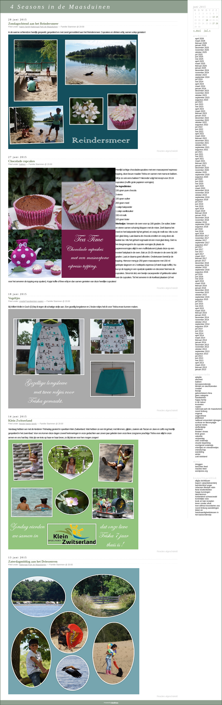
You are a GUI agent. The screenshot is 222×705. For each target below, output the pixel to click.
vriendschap (200, 450)
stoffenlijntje (200, 427)
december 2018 (202, 218)
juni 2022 (199, 129)
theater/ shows (201, 431)
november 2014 (202, 320)
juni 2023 (199, 104)
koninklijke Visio (202, 499)
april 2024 (199, 84)
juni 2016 (199, 277)
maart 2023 (200, 111)
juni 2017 (199, 249)
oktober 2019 (201, 195)
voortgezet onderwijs (204, 445)
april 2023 (199, 109)
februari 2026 (201, 43)
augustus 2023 (201, 100)
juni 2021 (199, 154)
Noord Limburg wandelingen (207, 508)
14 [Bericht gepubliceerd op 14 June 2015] (217, 17)
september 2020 (202, 174)
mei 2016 (199, 279)
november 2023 (202, 93)
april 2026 (199, 38)
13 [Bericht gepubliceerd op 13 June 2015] (213, 17)
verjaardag (200, 438)
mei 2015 (199, 306)
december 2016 (202, 263)
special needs (201, 425)
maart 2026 (200, 41)
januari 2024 (200, 88)
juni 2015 (199, 304)
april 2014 (199, 335)
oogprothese (200, 416)
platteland (199, 418)
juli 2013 (199, 356)
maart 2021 (200, 161)
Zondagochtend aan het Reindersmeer (33, 23)
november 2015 (202, 292)
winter (197, 454)
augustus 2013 (201, 354)
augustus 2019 (201, 199)
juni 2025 (199, 57)
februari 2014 (201, 340)
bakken (22, 164)
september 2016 (202, 270)
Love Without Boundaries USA (207, 506)
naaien (40, 301)
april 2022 (199, 134)
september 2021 (202, 147)
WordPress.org (201, 471)
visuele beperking (202, 443)
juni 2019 (199, 204)
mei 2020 (199, 184)
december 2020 (202, 168)
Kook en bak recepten (204, 501)
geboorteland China (203, 393)
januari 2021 (200, 165)
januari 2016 (200, 288)
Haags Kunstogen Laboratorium (202, 493)
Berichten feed (201, 466)
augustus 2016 (201, 272)
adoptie (198, 377)
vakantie (199, 436)
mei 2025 (199, 59)
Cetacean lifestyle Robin (205, 487)
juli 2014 (199, 329)
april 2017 (199, 254)
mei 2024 (199, 82)
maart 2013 (200, 365)
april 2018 (199, 233)
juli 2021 (199, 152)
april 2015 (199, 308)
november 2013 (202, 347)
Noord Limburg (201, 411)
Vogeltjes (14, 298)
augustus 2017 (201, 245)
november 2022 (202, 120)
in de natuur (200, 402)
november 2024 (202, 72)
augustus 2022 (201, 125)
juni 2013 (199, 358)
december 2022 (202, 118)
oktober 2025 (201, 52)
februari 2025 (201, 66)
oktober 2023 (201, 95)
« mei (197, 30)
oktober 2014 (201, 322)
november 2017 (202, 238)
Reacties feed (201, 469)
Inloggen (199, 464)
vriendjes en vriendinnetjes (207, 447)
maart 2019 (200, 211)
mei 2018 (199, 231)
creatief (22, 301)
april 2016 (199, 281)
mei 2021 (199, 156)
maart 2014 (200, 338)
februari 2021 (201, 163)
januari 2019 (200, 215)
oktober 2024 (201, 75)
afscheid (199, 379)
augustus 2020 (201, 177)
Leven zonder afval (203, 503)
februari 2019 (201, 213)
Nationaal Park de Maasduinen (44, 27)
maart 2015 (200, 311)
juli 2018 (199, 229)
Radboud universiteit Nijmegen (208, 420)
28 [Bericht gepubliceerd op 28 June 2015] (217, 23)
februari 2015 (201, 313)
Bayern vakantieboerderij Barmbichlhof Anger (206, 484)
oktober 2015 (201, 295)
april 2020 (199, 186)
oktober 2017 (201, 240)
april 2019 (199, 209)
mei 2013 (199, 360)
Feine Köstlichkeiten (203, 490)
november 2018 (202, 220)
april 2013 (199, 363)
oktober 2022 (201, 122)
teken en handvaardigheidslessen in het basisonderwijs (207, 512)
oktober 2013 (201, 349)
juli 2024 (199, 79)
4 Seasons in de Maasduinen (60, 6)
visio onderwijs (201, 440)
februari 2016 (201, 286)
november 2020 (202, 170)
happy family (24, 27)
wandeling (199, 452)
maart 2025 (200, 63)
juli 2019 (199, 202)
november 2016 (202, 265)
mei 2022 (199, 131)
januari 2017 (200, 261)
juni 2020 (199, 181)
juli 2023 (199, 102)
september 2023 (202, 97)
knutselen (199, 404)
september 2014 (202, 324)
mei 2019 (199, 206)
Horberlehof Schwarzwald (206, 497)
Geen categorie (201, 395)
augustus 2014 (201, 326)
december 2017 (202, 236)
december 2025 (202, 47)
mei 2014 (199, 333)
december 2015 (202, 290)
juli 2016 (199, 274)
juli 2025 (199, 54)
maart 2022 (200, 136)
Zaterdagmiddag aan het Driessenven (32, 561)
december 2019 (202, 190)
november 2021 (202, 143)
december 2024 (202, 70)
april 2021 (199, 159)
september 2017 (202, 243)
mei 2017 (199, 252)
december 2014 (202, 317)
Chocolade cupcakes (21, 161)
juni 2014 (199, 331)
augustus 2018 (201, 227)
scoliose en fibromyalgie (205, 422)
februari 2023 (201, 113)
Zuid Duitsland (201, 456)
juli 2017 (199, 247)
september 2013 (202, 351)
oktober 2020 (201, 172)
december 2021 (202, 140)
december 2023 (202, 91)
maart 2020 (200, 188)
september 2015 (202, 297)
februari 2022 (201, 138)
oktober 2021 (201, 145)
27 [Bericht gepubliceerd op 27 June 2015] (213, 23)
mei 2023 (199, 106)
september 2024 (202, 77)
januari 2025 (200, 68)
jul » (207, 30)
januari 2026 (200, 45)
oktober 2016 (201, 267)
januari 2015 (200, 315)
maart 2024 (200, 86)
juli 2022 (199, 127)
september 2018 (202, 224)
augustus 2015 (201, 299)
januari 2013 (200, 369)
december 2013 (202, 345)
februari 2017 (201, 258)
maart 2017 (200, 256)
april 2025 (199, 61)
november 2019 (202, 193)
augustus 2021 (201, 150)
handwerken (31, 301)
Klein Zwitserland (20, 420)
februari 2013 (201, 367)
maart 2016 (200, 283)
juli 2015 (199, 301)
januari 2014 (200, 342)
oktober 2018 (201, 222)
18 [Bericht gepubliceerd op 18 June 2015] (207, 20)
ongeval (198, 413)
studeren (199, 429)
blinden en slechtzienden (206, 386)
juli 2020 (199, 179)
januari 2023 (200, 116)
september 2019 (202, 197)
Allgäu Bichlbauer (202, 481)
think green (200, 434)
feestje (22, 424)
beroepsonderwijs (203, 384)
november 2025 (202, 50)
